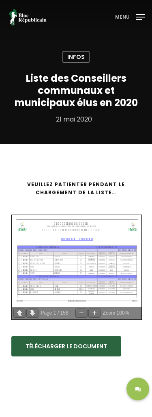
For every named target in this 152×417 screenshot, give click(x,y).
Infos (76, 57)
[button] (137, 389)
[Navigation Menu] (130, 16)
